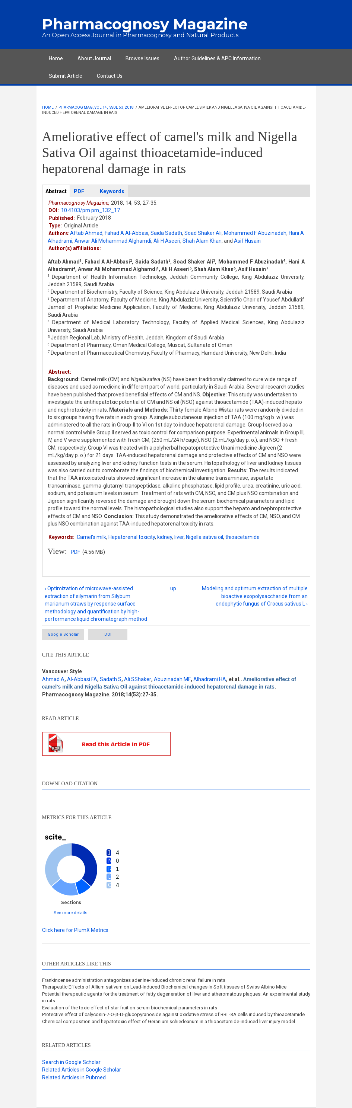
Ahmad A (53, 679)
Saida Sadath (166, 233)
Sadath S (110, 679)
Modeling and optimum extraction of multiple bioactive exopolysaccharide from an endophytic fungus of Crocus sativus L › (255, 596)
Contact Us (110, 76)
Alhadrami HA (209, 679)
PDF (75, 552)
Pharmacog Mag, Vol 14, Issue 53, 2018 (96, 107)
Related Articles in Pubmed (74, 1077)
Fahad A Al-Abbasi (126, 233)
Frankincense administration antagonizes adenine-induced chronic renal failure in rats (133, 980)
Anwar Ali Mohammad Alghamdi (112, 241)
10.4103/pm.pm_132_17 (90, 210)
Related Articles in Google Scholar (81, 1070)
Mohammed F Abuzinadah (255, 233)
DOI (107, 634)
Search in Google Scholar (71, 1062)
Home (56, 58)
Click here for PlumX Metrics (75, 930)
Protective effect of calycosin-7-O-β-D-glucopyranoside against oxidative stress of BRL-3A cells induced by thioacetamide (173, 1014)
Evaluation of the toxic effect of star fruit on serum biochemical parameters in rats (129, 1007)
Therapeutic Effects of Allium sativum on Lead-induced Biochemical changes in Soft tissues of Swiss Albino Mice (164, 987)
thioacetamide (242, 537)
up (173, 588)
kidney (164, 537)
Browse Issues (142, 58)
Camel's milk (91, 537)
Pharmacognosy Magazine (145, 24)
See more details (71, 912)
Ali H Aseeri (166, 241)
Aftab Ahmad (86, 233)
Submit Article (65, 76)
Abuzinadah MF (172, 679)
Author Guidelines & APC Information (217, 58)
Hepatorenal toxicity (131, 537)
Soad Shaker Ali (203, 233)
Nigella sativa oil (204, 537)
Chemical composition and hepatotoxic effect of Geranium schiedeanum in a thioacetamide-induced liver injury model (168, 1021)
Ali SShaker (137, 679)
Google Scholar (63, 634)
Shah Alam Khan (202, 241)
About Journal (94, 58)
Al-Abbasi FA (82, 679)
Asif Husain (247, 241)
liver (179, 537)
